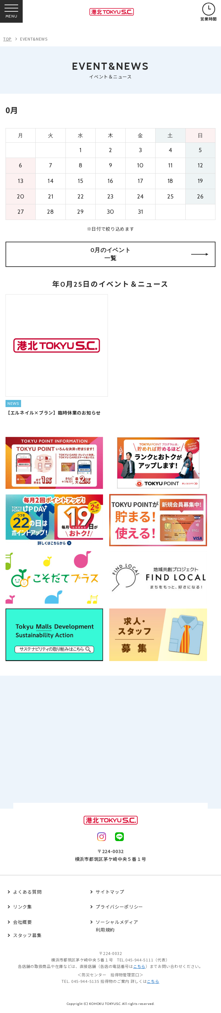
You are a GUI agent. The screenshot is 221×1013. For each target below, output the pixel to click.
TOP (7, 39)
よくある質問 (27, 891)
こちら (139, 966)
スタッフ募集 (27, 935)
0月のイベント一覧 (149, 254)
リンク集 (22, 906)
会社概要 (22, 922)
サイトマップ (110, 891)
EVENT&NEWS (34, 39)
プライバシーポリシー (119, 906)
